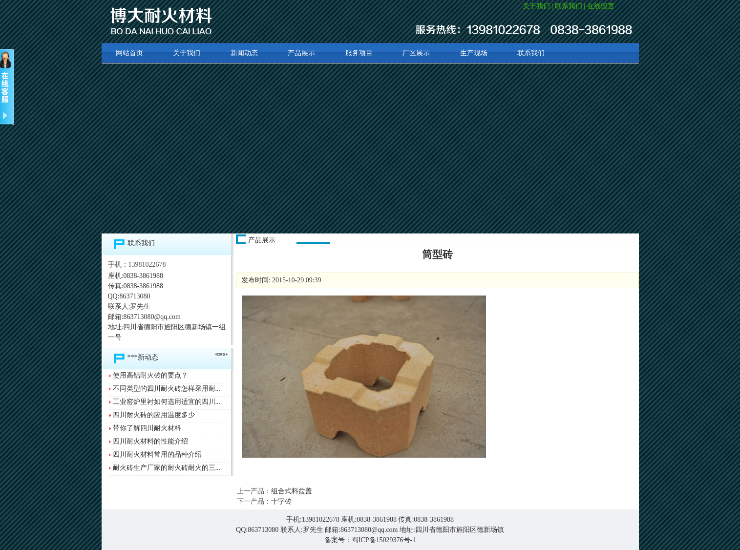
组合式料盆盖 (291, 491)
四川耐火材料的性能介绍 (150, 441)
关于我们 (536, 6)
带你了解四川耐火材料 (147, 428)
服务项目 (359, 53)
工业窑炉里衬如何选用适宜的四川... (167, 401)
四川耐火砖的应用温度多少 (154, 415)
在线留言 (600, 6)
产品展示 (301, 53)
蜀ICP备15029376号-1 (384, 540)
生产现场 (473, 53)
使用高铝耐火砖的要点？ (150, 375)
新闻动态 (244, 53)
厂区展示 (416, 53)
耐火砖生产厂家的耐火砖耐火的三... (167, 467)
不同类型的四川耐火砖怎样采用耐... (167, 388)
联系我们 (568, 6)
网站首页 (129, 53)
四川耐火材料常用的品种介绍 (157, 454)
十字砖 (281, 501)
